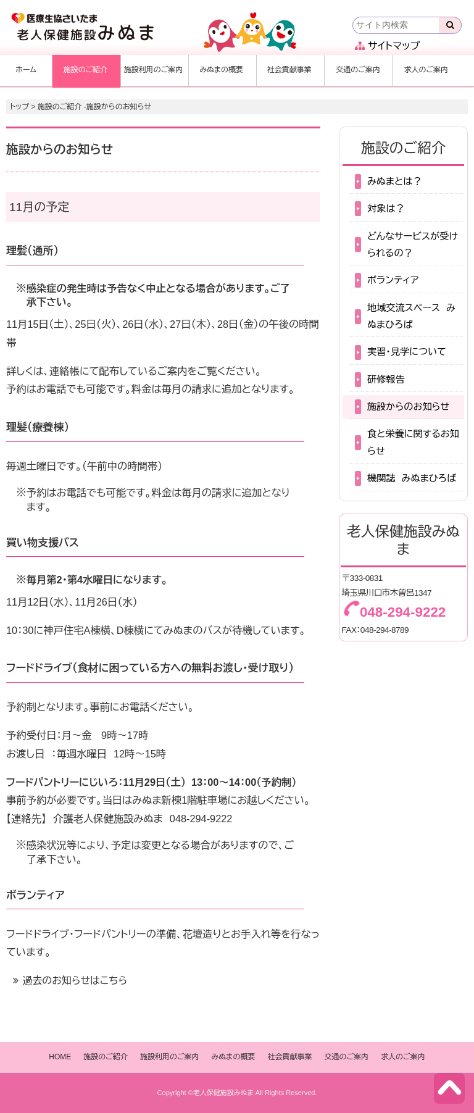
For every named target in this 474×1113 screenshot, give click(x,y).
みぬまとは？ (394, 181)
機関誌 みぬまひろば (411, 478)
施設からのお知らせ (408, 406)
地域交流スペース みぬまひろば (411, 316)
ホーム (25, 69)
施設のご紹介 (86, 69)
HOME (60, 1057)
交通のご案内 (358, 69)
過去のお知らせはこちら (74, 980)
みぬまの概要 (221, 69)
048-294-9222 (201, 818)
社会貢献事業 (289, 69)
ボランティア (392, 280)
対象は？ (386, 208)
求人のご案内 (426, 69)
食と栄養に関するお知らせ (413, 442)
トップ (19, 106)
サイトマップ (387, 46)
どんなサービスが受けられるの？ (412, 244)
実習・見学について (406, 351)
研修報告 (386, 379)
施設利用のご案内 (153, 69)
